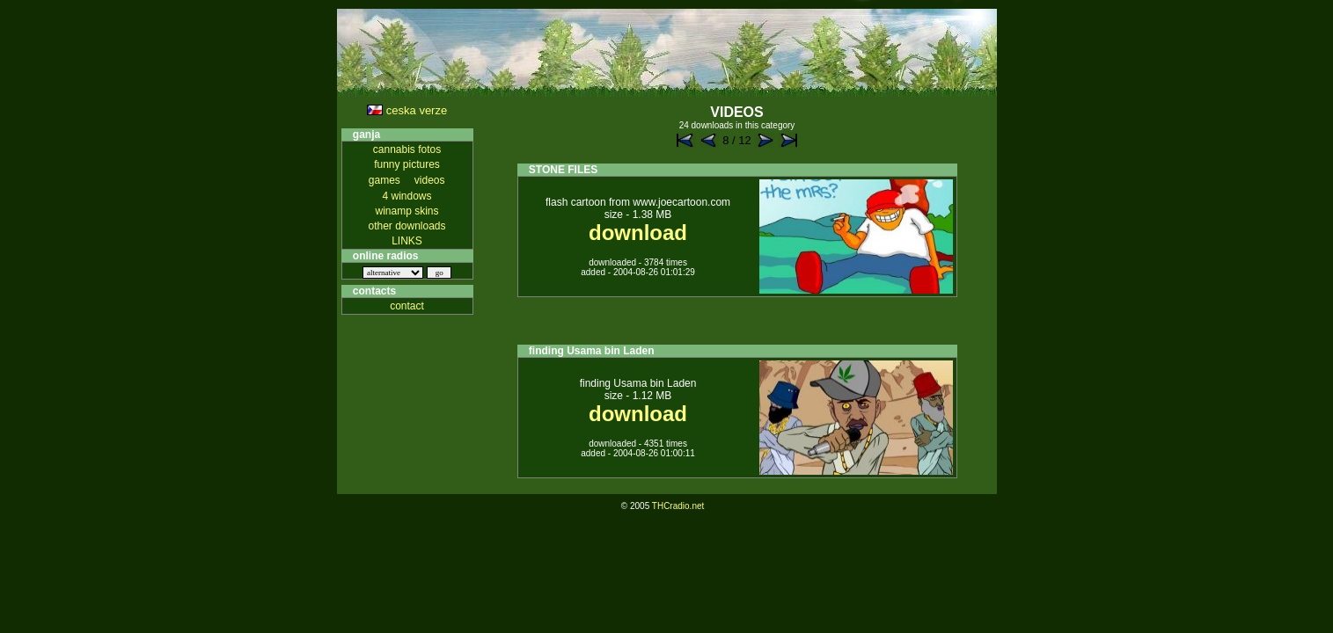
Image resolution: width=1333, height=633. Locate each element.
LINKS (407, 241)
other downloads (406, 226)
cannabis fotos (407, 149)
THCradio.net (678, 506)
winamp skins (406, 211)
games (384, 180)
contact (407, 306)
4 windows (406, 196)
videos (429, 180)
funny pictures (407, 164)
